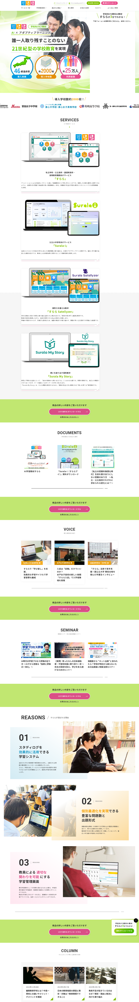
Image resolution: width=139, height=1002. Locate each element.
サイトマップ (25, 990)
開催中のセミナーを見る (69, 556)
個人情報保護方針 (44, 990)
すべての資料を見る (69, 358)
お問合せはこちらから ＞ (69, 284)
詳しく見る (69, 463)
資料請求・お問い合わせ (71, 971)
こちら (76, 981)
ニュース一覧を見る (69, 932)
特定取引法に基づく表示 (58, 990)
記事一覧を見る (69, 895)
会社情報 (33, 990)
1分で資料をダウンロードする (69, 279)
